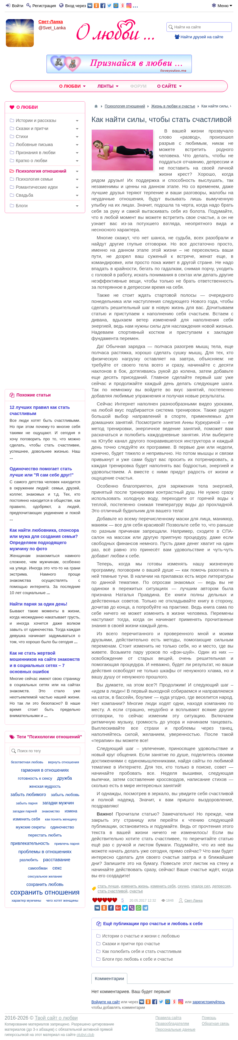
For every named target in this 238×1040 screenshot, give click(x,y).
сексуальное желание (45, 876)
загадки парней (25, 811)
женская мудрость (44, 786)
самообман (37, 868)
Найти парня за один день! (38, 604)
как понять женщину (61, 819)
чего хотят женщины (62, 900)
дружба (64, 778)
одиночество (62, 827)
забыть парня (26, 803)
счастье (136, 891)
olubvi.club (85, 1035)
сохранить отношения (44, 892)
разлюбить (29, 860)
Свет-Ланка (50, 21)
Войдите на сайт (105, 1002)
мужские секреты (31, 827)
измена (71, 811)
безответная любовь (27, 762)
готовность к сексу (35, 778)
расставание (56, 859)
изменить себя (162, 886)
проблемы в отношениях (44, 851)
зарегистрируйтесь (208, 1002)
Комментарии (109, 978)
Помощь (209, 1018)
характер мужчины (26, 900)
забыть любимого (28, 794)
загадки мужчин (58, 802)
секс (57, 867)
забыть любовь (65, 794)
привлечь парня (66, 843)
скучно (183, 886)
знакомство (51, 811)
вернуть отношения (63, 762)
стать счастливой (112, 891)
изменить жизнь (134, 886)
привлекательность (30, 843)
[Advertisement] (45, 257)
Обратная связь (215, 1023)
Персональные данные (176, 1029)
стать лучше (108, 886)
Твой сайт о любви (56, 1018)
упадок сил (200, 886)
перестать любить (45, 835)
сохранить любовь (45, 884)
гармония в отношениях (45, 770)
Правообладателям (172, 1023)
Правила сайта (168, 1018)
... (112, 5)
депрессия (221, 886)
